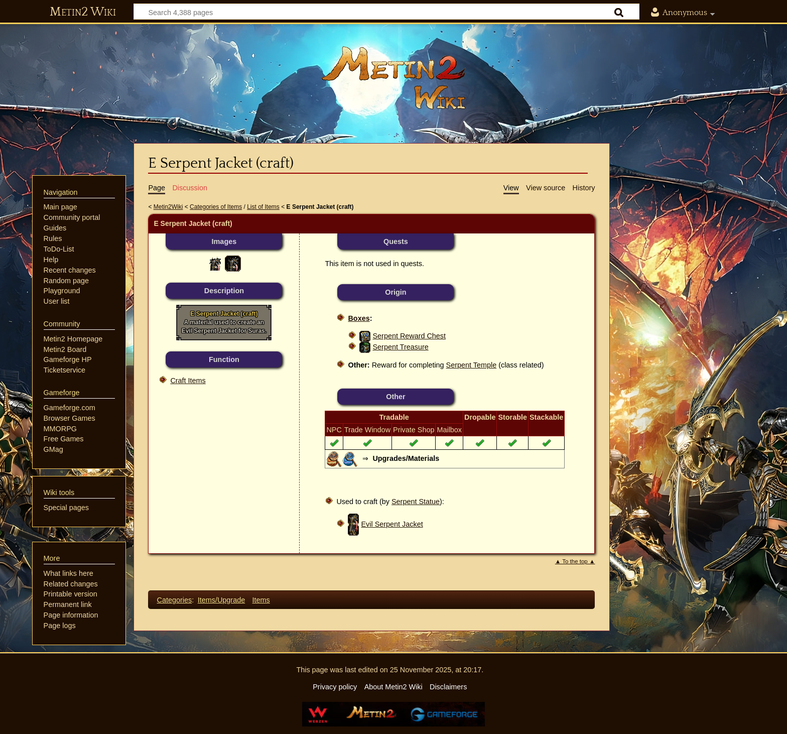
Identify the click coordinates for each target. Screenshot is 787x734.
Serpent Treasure (400, 347)
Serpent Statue (415, 502)
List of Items (263, 206)
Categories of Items (216, 206)
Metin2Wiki (168, 206)
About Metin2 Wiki (393, 687)
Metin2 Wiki (83, 12)
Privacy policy (335, 687)
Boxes (358, 318)
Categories (174, 600)
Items (261, 600)
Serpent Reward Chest (409, 336)
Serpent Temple (471, 365)
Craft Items (187, 381)
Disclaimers (448, 687)
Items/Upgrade (221, 600)
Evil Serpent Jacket (392, 524)
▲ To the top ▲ (575, 561)
